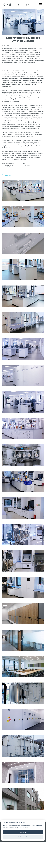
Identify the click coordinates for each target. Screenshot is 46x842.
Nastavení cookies (23, 836)
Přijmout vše (23, 832)
